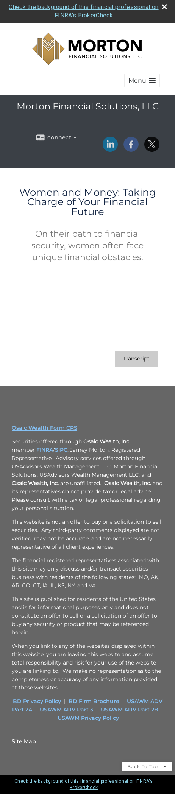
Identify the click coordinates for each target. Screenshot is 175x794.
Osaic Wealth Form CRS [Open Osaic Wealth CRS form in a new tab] (44, 427)
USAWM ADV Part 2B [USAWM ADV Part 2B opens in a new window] (129, 709)
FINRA (44, 449)
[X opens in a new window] (151, 149)
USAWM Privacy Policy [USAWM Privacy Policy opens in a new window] (88, 717)
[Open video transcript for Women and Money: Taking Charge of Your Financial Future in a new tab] (136, 359)
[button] (142, 80)
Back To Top (147, 766)
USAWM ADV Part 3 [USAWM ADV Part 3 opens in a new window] (66, 709)
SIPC (61, 449)
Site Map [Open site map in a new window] (24, 741)
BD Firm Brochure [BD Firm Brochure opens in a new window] (94, 701)
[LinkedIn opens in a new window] (110, 149)
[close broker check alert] (164, 7)
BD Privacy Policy (37, 701)
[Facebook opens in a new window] (131, 149)
